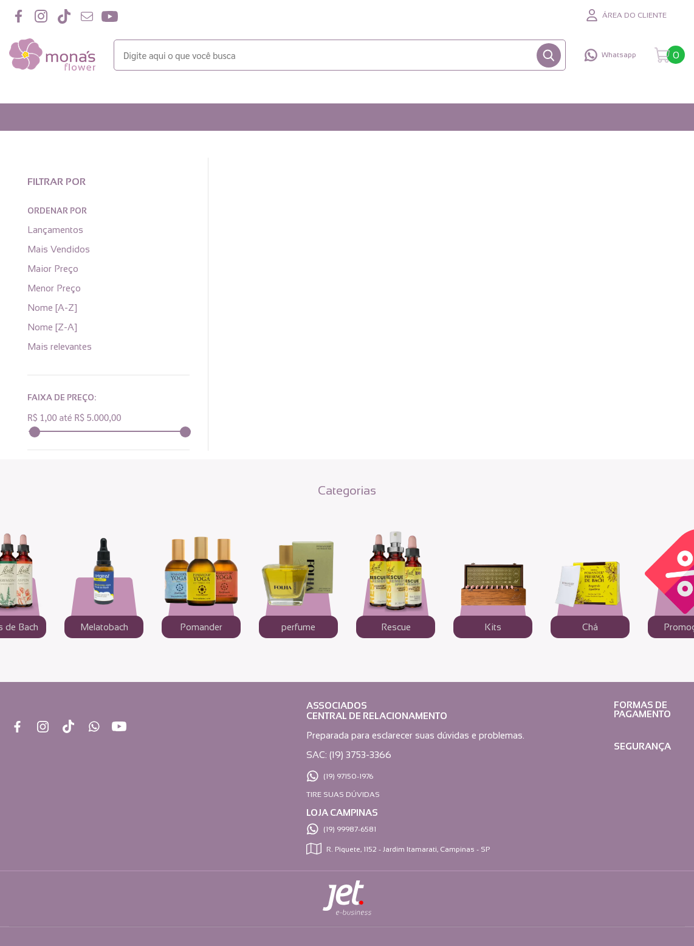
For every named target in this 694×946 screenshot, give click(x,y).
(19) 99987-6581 (349, 829)
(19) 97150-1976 (348, 776)
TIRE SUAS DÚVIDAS (343, 794)
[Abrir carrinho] (669, 55)
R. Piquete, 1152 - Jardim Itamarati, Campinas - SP (408, 849)
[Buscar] (549, 55)
